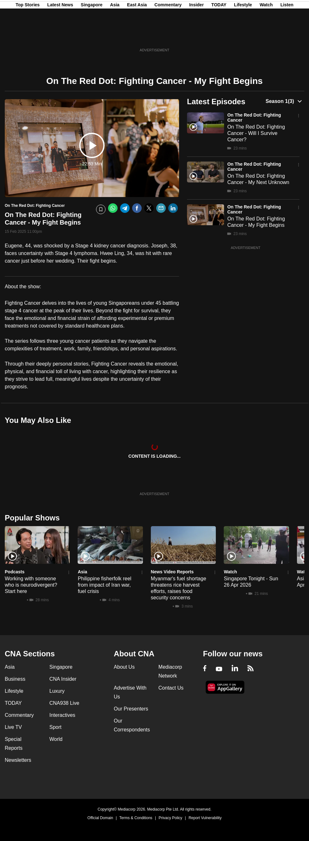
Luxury (57, 691)
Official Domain (100, 818)
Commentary (168, 35)
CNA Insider (62, 679)
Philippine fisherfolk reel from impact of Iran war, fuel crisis (104, 585)
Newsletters (18, 760)
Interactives (62, 715)
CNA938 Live (64, 703)
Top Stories (28, 35)
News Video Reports (172, 571)
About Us (124, 667)
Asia (114, 35)
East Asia (137, 35)
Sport (55, 727)
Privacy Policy (170, 818)
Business (15, 679)
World (56, 739)
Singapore (91, 35)
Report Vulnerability (205, 818)
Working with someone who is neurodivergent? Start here (31, 585)
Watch (266, 35)
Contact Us (170, 688)
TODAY (218, 35)
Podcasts (14, 571)
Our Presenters (131, 708)
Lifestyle (243, 35)
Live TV (13, 727)
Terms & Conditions (135, 818)
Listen (286, 35)
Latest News (60, 35)
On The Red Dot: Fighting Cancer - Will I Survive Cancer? (256, 133)
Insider (196, 35)
